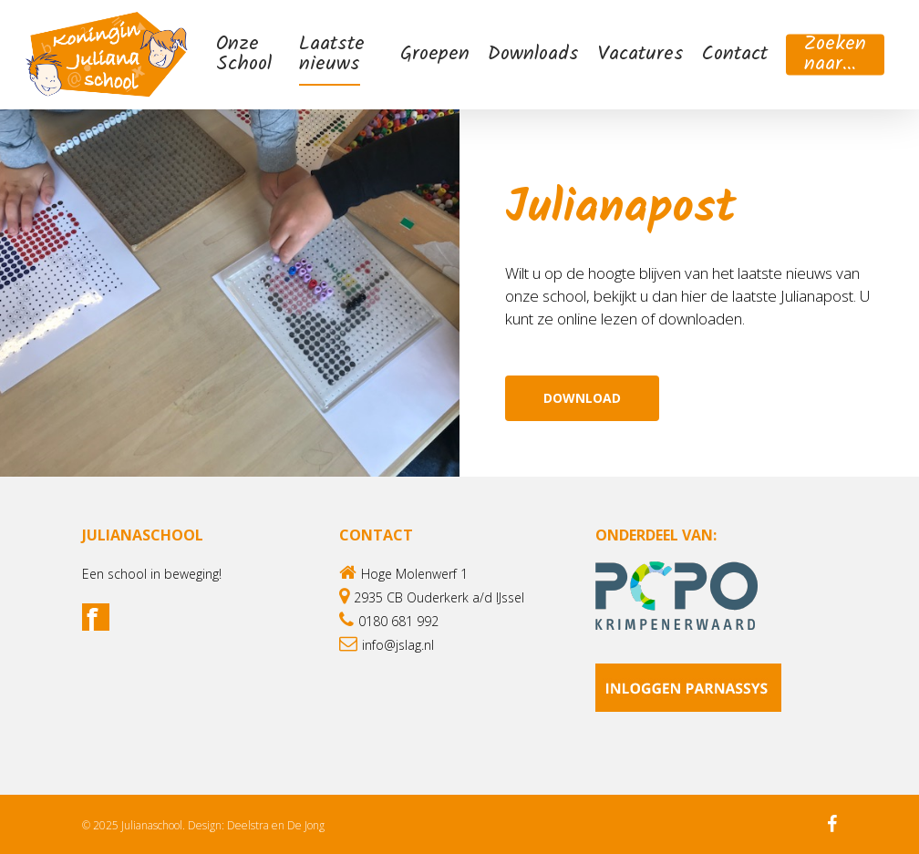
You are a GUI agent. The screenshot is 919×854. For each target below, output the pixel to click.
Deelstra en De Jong (276, 825)
